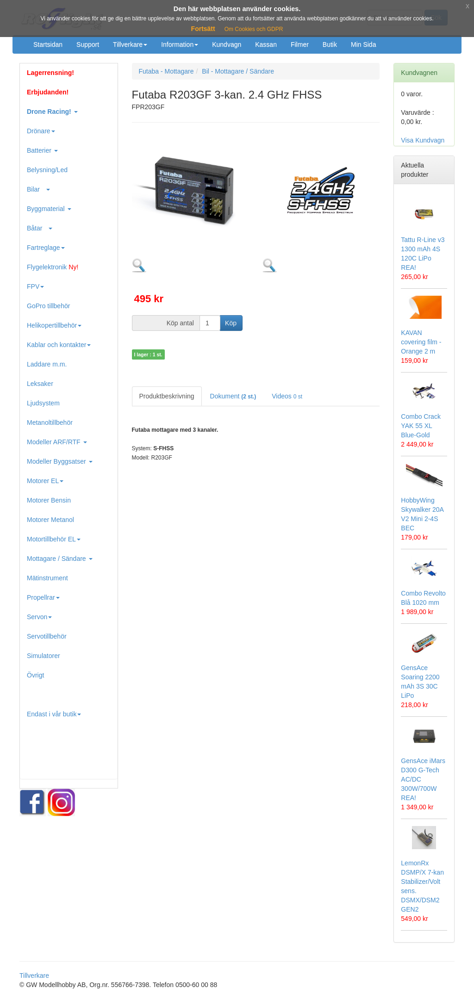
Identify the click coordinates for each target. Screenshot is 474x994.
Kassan (266, 44)
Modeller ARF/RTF (57, 442)
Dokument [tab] (233, 396)
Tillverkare (130, 44)
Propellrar (43, 597)
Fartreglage (46, 247)
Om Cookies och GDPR (254, 29)
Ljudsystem (43, 403)
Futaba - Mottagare (166, 71)
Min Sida (363, 44)
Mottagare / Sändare (60, 558)
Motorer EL (45, 481)
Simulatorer (43, 655)
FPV (35, 286)
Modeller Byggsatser (60, 461)
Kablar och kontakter (59, 344)
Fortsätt (203, 28)
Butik (330, 44)
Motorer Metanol (50, 519)
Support (87, 44)
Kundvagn (226, 44)
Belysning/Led (47, 170)
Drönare (41, 131)
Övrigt (35, 675)
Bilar (38, 189)
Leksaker (40, 383)
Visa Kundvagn (422, 140)
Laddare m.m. (47, 364)
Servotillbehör (47, 636)
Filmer (300, 44)
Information (179, 44)
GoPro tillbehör (48, 306)
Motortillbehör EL (54, 539)
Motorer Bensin (49, 500)
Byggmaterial (49, 208)
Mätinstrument (47, 578)
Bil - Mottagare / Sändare (238, 71)
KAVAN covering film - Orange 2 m (421, 342)
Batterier (42, 150)
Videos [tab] (287, 396)
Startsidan (47, 44)
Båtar (39, 228)
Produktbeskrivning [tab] (166, 396)
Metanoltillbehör (50, 422)
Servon (39, 617)
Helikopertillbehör (54, 325)
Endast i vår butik (54, 714)
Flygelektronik (52, 267)
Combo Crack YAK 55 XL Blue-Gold (421, 426)
